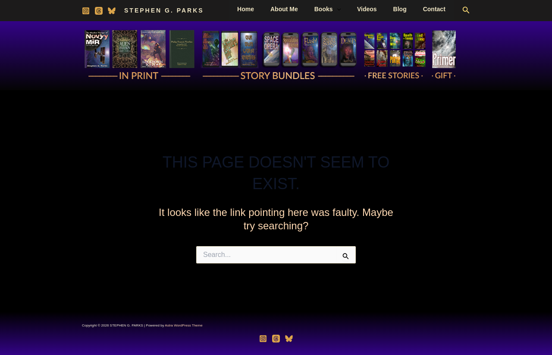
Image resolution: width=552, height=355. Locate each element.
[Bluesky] (112, 11)
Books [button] (342, 9)
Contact (436, 9)
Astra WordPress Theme (183, 325)
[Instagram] (86, 11)
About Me (303, 9)
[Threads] (99, 11)
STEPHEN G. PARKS (164, 10)
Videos (378, 9)
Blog (406, 9)
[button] (352, 9)
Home (269, 9)
